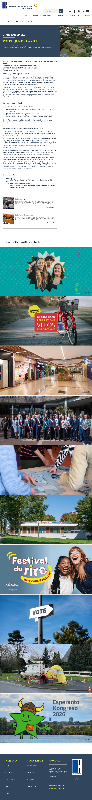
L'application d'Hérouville (34, 790)
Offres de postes (31, 786)
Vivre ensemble (13, 22)
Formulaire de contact (57, 785)
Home (4, 22)
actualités (8, 783)
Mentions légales (9, 776)
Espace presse (8, 772)
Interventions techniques (34, 783)
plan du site (8, 786)
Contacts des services (56, 788)
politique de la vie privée (11, 790)
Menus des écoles (32, 776)
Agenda (7, 765)
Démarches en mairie (32, 765)
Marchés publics (31, 779)
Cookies (7, 793)
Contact (7, 769)
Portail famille (31, 772)
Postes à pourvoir (10, 779)
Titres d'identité (31, 769)
